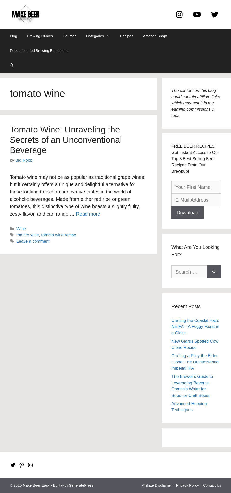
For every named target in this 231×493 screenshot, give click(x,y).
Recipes (126, 36)
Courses (69, 36)
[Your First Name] (196, 187)
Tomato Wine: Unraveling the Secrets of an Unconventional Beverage (66, 140)
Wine (21, 229)
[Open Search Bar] (11, 65)
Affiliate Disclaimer (157, 485)
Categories (100, 36)
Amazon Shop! (155, 36)
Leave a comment (32, 241)
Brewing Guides (40, 36)
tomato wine (27, 235)
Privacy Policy (187, 485)
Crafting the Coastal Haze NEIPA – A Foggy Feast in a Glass (195, 326)
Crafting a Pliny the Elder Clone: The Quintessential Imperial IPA (195, 362)
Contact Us (212, 485)
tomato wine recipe (58, 235)
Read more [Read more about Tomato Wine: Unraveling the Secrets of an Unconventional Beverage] (88, 213)
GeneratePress (81, 485)
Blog (13, 36)
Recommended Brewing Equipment (39, 50)
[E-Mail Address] (196, 199)
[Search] (214, 271)
